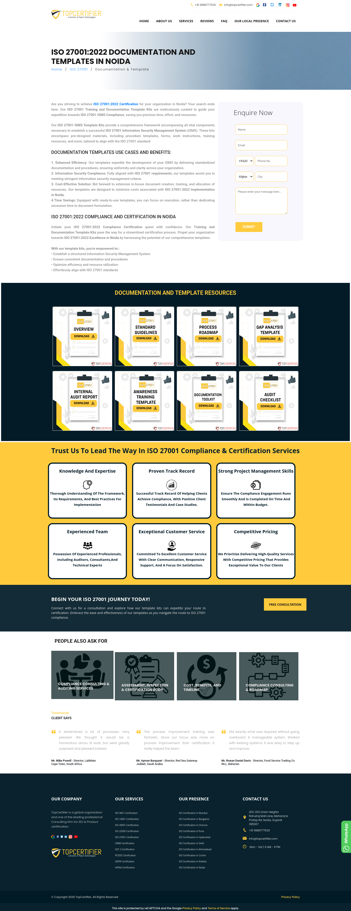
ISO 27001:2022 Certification (115, 104)
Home (144, 21)
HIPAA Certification (125, 867)
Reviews (207, 21)
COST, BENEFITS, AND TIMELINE (202, 687)
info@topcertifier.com (236, 5)
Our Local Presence (251, 21)
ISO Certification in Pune (191, 831)
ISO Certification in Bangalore (194, 819)
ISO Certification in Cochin (192, 855)
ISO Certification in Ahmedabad (195, 849)
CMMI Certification (124, 843)
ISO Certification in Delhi (191, 843)
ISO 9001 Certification (126, 813)
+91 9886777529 (205, 5)
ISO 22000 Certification (127, 831)
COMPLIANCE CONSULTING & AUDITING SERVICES (83, 686)
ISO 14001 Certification (127, 819)
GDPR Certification (124, 861)
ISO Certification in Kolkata (193, 861)
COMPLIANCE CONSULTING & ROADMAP (270, 687)
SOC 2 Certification (125, 849)
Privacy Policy (290, 897)
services (186, 21)
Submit (249, 227)
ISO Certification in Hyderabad (194, 837)
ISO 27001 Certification (127, 837)
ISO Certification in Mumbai (193, 813)
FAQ (224, 21)
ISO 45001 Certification (127, 825)
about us (164, 21)
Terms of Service (219, 908)
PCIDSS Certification (125, 855)
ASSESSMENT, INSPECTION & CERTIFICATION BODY (145, 687)
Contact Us (286, 21)
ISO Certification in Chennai (193, 825)
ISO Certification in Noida (192, 867)
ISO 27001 (79, 69)
